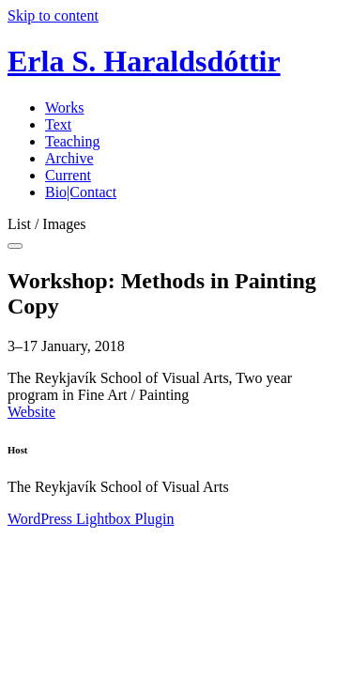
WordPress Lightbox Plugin (91, 519)
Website (31, 412)
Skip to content (53, 15)
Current (68, 175)
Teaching (72, 141)
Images (63, 224)
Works (64, 107)
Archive (69, 158)
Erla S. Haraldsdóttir (144, 61)
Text (58, 124)
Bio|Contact (80, 192)
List (19, 224)
